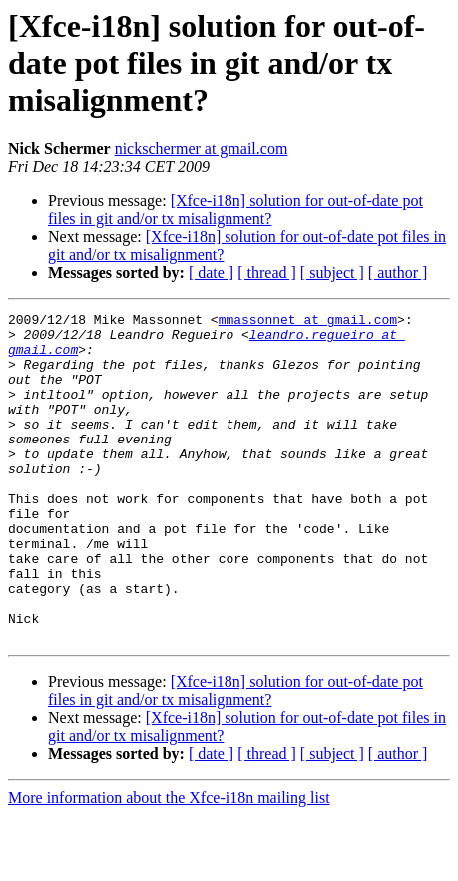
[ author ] (398, 272)
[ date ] (211, 272)
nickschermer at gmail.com (201, 148)
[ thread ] (266, 272)
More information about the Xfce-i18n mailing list (169, 863)
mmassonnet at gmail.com (308, 322)
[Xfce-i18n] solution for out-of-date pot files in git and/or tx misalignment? (235, 209)
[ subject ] (332, 272)
